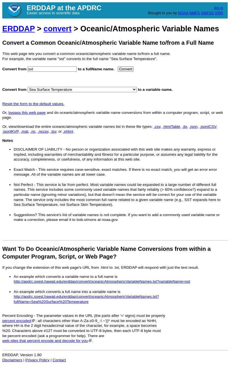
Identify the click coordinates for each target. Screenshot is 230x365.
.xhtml (68, 131)
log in (218, 8)
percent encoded (19, 321)
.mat (24, 131)
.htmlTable (171, 126)
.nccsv (43, 131)
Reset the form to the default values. (33, 104)
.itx (184, 126)
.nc (33, 131)
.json (193, 126)
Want (9, 249)
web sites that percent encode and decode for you (47, 341)
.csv (157, 126)
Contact (59, 360)
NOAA (183, 13)
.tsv (53, 131)
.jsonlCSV (208, 126)
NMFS (194, 13)
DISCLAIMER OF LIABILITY (38, 149)
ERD (219, 13)
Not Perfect (23, 184)
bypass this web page (27, 112)
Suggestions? (25, 215)
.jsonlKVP (10, 131)
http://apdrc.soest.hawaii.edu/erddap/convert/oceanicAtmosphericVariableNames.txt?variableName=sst (102, 281)
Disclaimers (12, 360)
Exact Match (24, 169)
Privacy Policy (37, 360)
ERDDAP (18, 28)
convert (57, 28)
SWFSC (207, 13)
